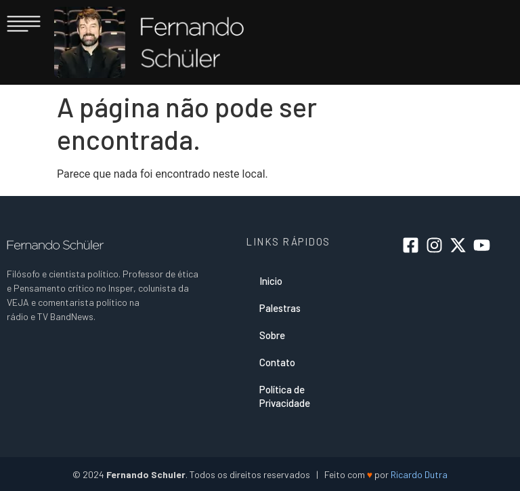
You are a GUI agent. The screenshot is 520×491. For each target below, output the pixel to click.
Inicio (270, 281)
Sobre (272, 335)
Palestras (280, 308)
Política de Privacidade (284, 396)
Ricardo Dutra (419, 474)
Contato (277, 362)
